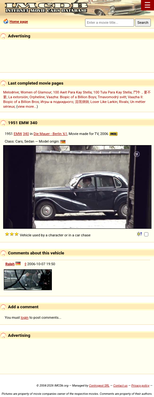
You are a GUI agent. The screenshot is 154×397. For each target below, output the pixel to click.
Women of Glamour (36, 92)
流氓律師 (82, 101)
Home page (18, 21)
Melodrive (11, 92)
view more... (27, 106)
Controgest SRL (99, 385)
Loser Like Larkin (103, 101)
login (25, 317)
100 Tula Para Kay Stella (112, 92)
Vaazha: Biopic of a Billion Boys (71, 97)
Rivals (123, 101)
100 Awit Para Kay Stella (72, 92)
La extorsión (18, 97)
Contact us (120, 385)
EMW (18, 133)
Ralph (10, 264)
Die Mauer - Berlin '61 (50, 133)
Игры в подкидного (56, 101)
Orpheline (37, 97)
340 (26, 133)
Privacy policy (140, 385)
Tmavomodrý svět (112, 97)
